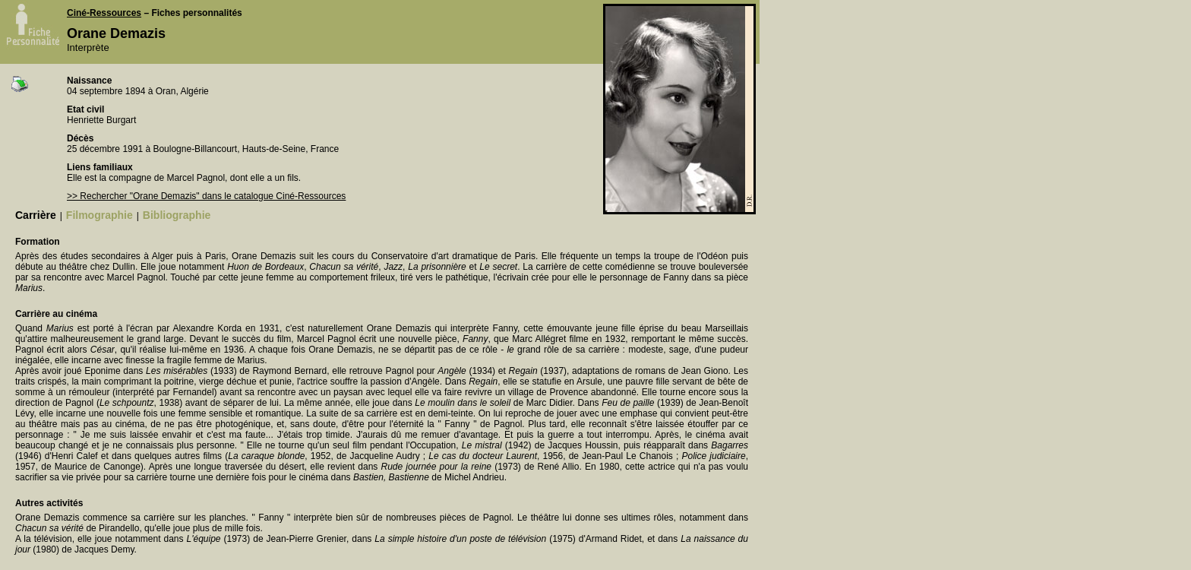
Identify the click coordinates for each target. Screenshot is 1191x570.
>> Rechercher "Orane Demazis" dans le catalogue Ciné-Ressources (206, 196)
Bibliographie (176, 215)
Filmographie (99, 215)
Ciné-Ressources (104, 13)
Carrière (35, 215)
